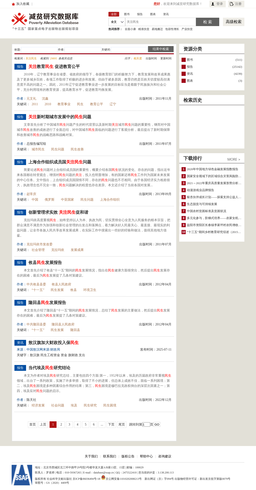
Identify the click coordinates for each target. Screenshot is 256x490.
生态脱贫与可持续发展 (202, 204)
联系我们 (109, 456)
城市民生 (38, 149)
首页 (32, 424)
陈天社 (31, 400)
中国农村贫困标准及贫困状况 (206, 211)
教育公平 (96, 104)
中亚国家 (67, 199)
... (102, 424)
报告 (190, 66)
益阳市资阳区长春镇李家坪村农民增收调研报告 (218, 225)
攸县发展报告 (45, 262)
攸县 (73, 290)
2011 (35, 104)
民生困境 (109, 405)
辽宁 (113, 104)
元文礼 (31, 98)
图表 (190, 80)
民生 (80, 104)
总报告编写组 (36, 143)
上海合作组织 (111, 199)
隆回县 (75, 330)
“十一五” (38, 290)
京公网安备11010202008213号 (121, 477)
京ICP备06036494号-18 (86, 478)
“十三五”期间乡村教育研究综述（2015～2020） (218, 232)
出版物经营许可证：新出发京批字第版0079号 (202, 478)
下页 (111, 424)
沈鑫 (45, 98)
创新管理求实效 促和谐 (58, 212)
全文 (114, 22)
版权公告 (128, 456)
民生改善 (77, 149)
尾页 (121, 424)
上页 (43, 424)
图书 (190, 59)
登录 (219, 4)
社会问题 (57, 405)
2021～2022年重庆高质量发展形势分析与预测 (217, 183)
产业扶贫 (187, 29)
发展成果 (77, 250)
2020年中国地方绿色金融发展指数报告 (212, 169)
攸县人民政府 (61, 284)
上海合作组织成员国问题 (59, 162)
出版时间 (151, 58)
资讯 (190, 73)
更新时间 (166, 58)
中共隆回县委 (36, 324)
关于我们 (91, 456)
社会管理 (38, 250)
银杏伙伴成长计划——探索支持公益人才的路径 (218, 197)
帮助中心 (146, 456)
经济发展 (38, 405)
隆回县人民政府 (63, 324)
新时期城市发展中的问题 (59, 117)
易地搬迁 (157, 29)
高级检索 (234, 22)
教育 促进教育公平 (54, 66)
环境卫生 (89, 290)
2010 (47, 104)
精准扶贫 (143, 29)
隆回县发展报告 (47, 302)
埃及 (74, 405)
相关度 (138, 58)
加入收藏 (22, 4)
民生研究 (90, 405)
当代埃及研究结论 (49, 367)
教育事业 (64, 104)
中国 (35, 199)
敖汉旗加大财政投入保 (53, 342)
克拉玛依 (57, 250)
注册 (238, 4)
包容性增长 (172, 29)
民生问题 (57, 149)
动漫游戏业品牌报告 (200, 190)
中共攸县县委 (36, 284)
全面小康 (130, 29)
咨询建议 (164, 456)
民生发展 (57, 290)
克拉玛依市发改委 (40, 244)
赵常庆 (31, 194)
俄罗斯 (49, 199)
